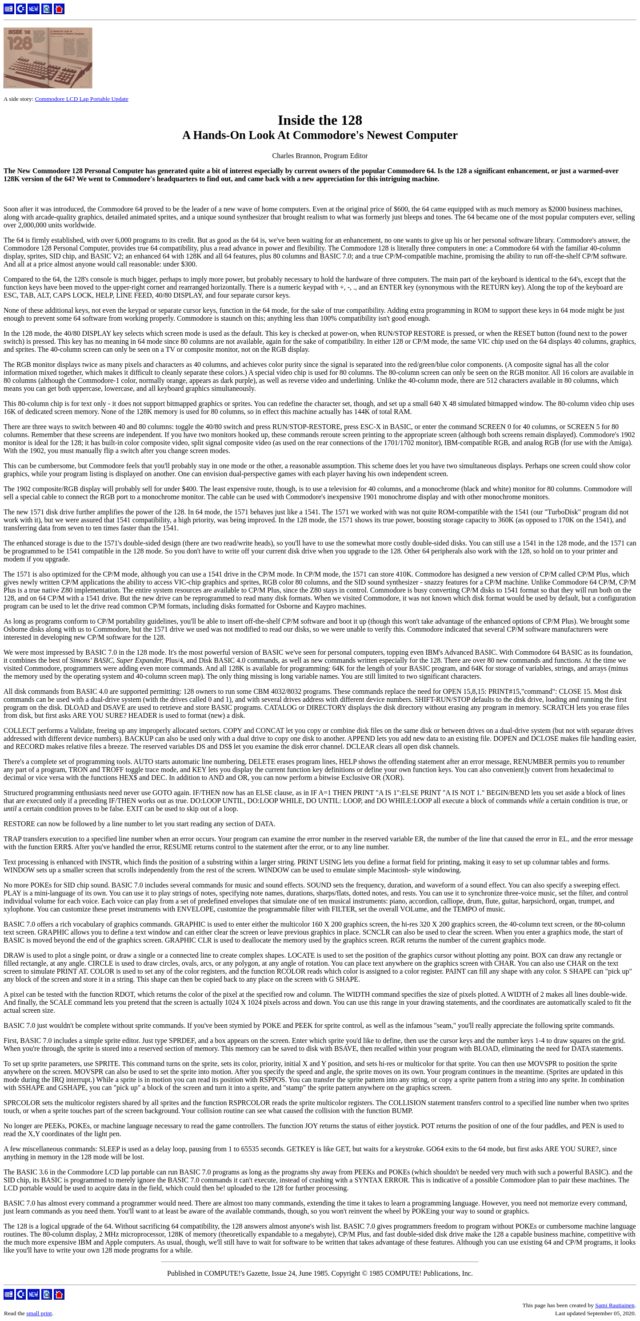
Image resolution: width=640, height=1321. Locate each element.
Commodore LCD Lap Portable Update (81, 98)
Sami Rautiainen (614, 1305)
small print (39, 1313)
